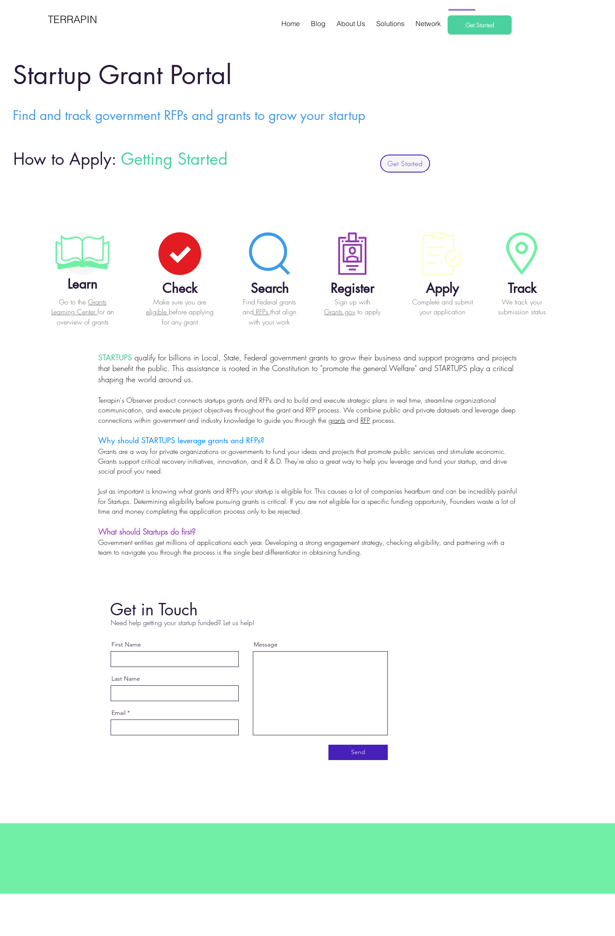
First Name (126, 644)
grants (336, 420)
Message (266, 644)
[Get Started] (480, 25)
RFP (365, 420)
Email (118, 713)
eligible (157, 311)
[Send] (358, 752)
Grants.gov (339, 311)
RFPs (262, 311)
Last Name (125, 679)
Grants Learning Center (78, 306)
